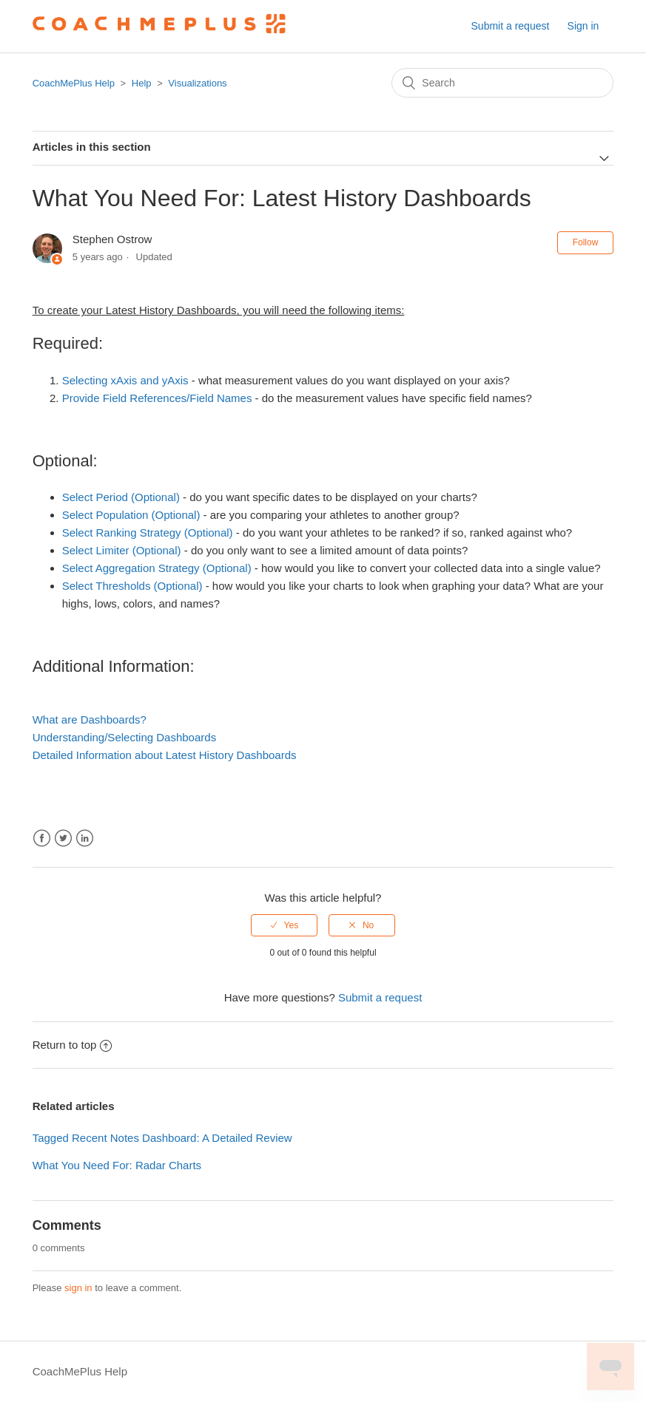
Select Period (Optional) (121, 497)
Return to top (72, 1044)
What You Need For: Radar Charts (117, 1165)
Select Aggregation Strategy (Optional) (157, 568)
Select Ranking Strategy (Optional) (147, 532)
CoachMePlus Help (74, 83)
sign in (78, 1287)
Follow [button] (586, 242)
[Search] (502, 83)
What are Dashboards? (90, 719)
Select (79, 550)
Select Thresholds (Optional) (132, 585)
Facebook (42, 838)
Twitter (63, 838)
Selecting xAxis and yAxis (125, 380)
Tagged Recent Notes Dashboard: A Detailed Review (162, 1138)
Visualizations (197, 83)
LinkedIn (84, 838)
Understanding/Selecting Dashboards (125, 737)
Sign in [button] (583, 26)
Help (142, 83)
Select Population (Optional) (131, 514)
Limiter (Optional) (138, 550)
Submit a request (510, 26)
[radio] (284, 925)
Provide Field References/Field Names (157, 398)
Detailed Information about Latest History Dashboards (165, 755)
